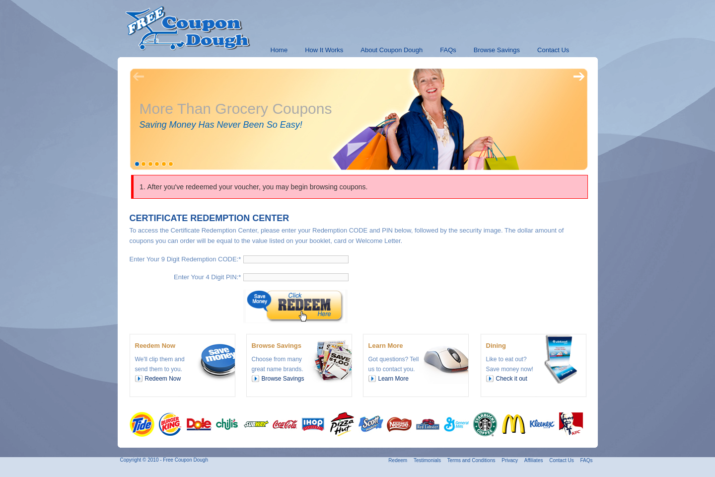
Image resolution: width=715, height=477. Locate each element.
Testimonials (427, 460)
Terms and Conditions (471, 460)
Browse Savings (283, 378)
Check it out (511, 378)
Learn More (393, 378)
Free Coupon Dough (185, 460)
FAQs (586, 460)
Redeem (397, 460)
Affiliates (533, 460)
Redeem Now (163, 378)
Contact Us (561, 460)
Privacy (509, 460)
